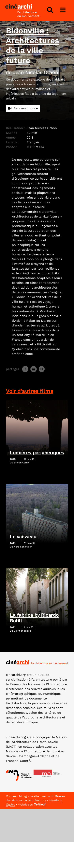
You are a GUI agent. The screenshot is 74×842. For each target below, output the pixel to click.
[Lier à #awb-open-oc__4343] (50, 10)
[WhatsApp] (42, 369)
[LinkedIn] (33, 369)
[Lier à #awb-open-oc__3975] (63, 10)
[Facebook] (25, 369)
